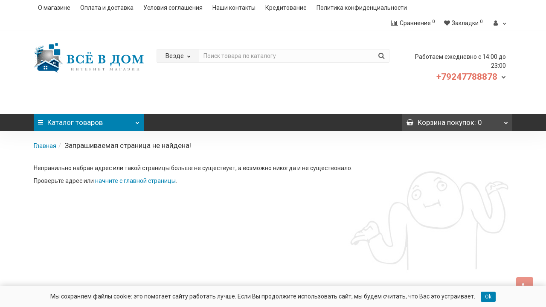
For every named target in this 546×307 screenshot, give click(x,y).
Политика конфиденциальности (362, 7)
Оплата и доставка (107, 7)
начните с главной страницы (135, 180)
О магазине (54, 7)
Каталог (88, 120)
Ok (488, 297)
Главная (45, 145)
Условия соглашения (173, 7)
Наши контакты (234, 7)
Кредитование (286, 7)
